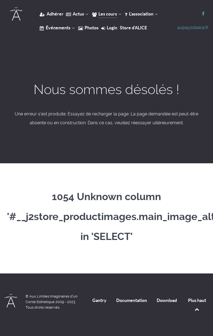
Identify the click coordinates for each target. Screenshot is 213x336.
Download (167, 300)
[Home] (16, 14)
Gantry (99, 300)
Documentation (131, 300)
